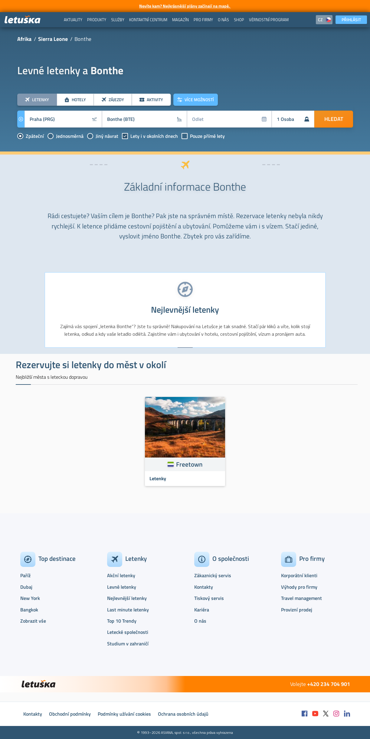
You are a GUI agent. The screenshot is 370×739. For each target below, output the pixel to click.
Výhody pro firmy (299, 587)
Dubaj (26, 587)
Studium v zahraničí (128, 643)
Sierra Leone (53, 39)
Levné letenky (121, 587)
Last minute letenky (128, 609)
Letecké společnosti (127, 632)
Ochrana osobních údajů (183, 714)
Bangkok (29, 609)
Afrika (24, 39)
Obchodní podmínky (70, 714)
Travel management (301, 598)
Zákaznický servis (212, 575)
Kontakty (203, 587)
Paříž (25, 575)
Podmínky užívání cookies (124, 714)
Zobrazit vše (33, 620)
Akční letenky (121, 575)
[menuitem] (73, 19)
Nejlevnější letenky (127, 598)
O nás (200, 620)
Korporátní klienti (299, 575)
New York (30, 598)
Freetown (189, 464)
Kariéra (201, 609)
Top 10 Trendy (121, 620)
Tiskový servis (209, 598)
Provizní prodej (296, 609)
